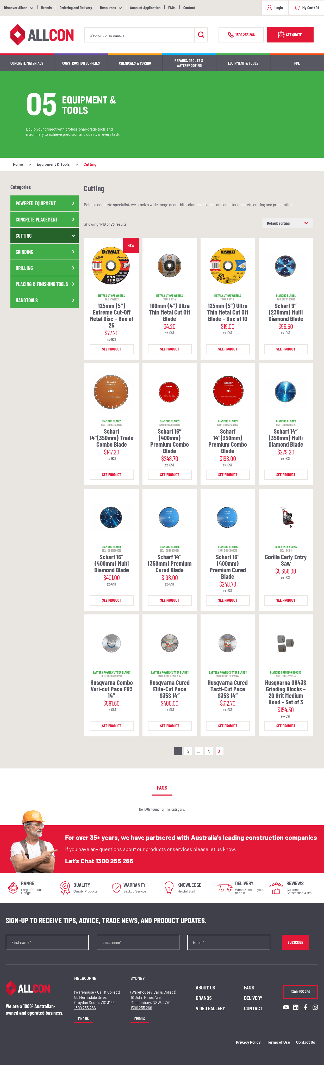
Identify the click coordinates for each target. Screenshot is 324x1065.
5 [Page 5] (209, 751)
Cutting (46, 235)
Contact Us (305, 1042)
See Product (111, 349)
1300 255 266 (114, 861)
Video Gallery (210, 1008)
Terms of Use (278, 1042)
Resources (108, 7)
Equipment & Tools (243, 62)
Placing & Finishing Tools (46, 284)
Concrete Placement (46, 219)
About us (205, 987)
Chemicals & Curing (135, 62)
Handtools (46, 300)
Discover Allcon (15, 7)
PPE (297, 62)
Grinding (46, 252)
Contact (189, 7)
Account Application (145, 7)
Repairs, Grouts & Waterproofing (189, 63)
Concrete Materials (26, 62)
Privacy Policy (248, 1042)
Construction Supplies (81, 62)
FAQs (172, 7)
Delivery (253, 998)
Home (18, 164)
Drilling (46, 268)
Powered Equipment (46, 203)
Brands (46, 7)
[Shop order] (287, 223)
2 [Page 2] (188, 751)
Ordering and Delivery (76, 7)
